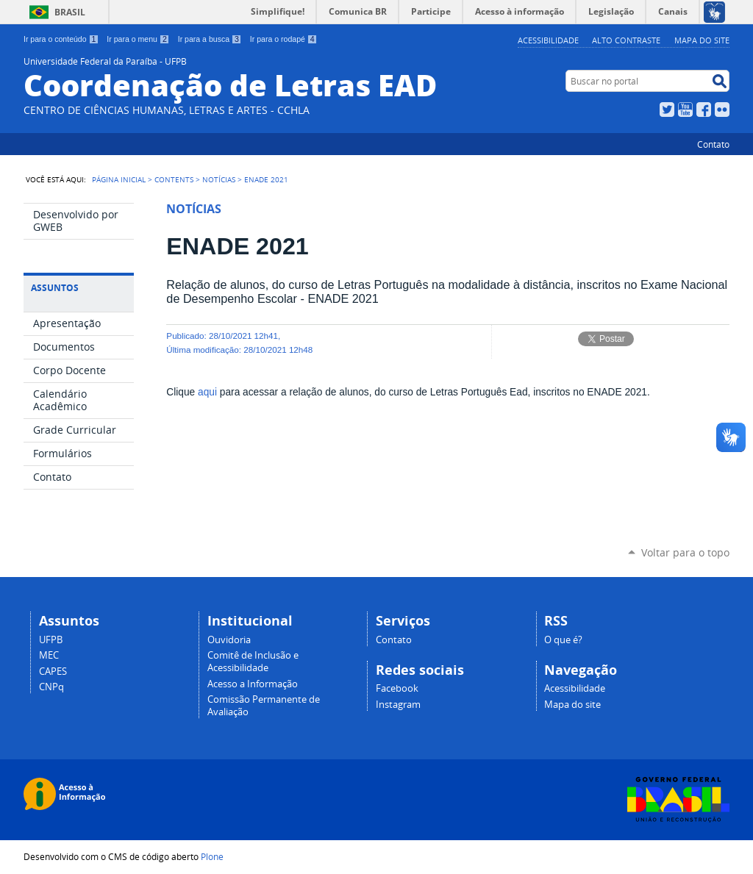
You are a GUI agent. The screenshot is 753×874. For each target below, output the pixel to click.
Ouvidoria (229, 640)
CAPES (53, 671)
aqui (207, 392)
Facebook (703, 109)
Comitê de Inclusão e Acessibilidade (253, 661)
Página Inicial (119, 179)
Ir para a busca (210, 39)
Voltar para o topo (685, 552)
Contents (173, 179)
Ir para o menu (138, 39)
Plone (212, 856)
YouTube (685, 109)
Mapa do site (701, 40)
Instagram (398, 704)
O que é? (563, 640)
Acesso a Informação (252, 684)
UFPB (51, 640)
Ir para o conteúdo (61, 39)
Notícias (218, 179)
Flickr (722, 109)
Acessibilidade (548, 40)
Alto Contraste (626, 40)
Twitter (667, 109)
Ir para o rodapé (284, 39)
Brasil (69, 12)
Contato (713, 144)
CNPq (51, 687)
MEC (49, 655)
